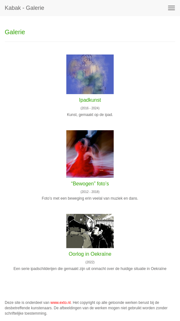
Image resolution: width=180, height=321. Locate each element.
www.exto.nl (61, 302)
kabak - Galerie (24, 8)
